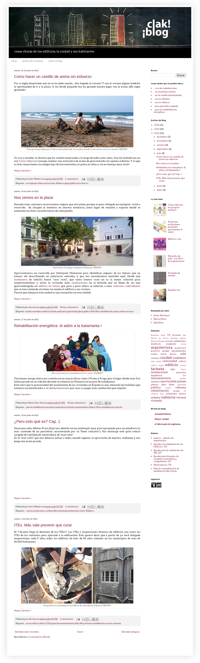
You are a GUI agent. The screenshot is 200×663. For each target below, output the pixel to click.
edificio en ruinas (49, 286)
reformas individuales (126, 286)
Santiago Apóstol (178, 338)
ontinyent (61, 311)
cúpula (161, 365)
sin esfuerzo (82, 183)
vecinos (130, 311)
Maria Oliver (95, 407)
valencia (168, 397)
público (73, 183)
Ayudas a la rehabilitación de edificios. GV (168, 445)
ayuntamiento (179, 350)
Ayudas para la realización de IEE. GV (168, 451)
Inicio (80, 631)
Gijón (163, 335)
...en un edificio (31, 623)
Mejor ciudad (162, 419)
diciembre (162, 136)
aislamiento (61, 407)
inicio (14, 61)
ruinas (116, 311)
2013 (157, 129)
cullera (154, 365)
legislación (55, 623)
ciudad (28, 311)
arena (47, 183)
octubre (161, 145)
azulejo (154, 354)
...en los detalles (162, 98)
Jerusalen (176, 335)
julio (159, 153)
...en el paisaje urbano (34, 183)
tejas (162, 394)
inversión (181, 372)
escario (183, 365)
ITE (47, 623)
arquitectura (161, 347)
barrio (173, 354)
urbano (123, 311)
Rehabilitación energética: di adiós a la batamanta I (58, 326)
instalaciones (80, 282)
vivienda (118, 407)
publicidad (181, 385)
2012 (157, 133)
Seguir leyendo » (22, 170)
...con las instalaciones (35, 511)
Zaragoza (162, 341)
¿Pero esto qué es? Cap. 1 (37, 421)
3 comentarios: (67, 619)
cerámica (155, 358)
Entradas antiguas (130, 631)
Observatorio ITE (162, 464)
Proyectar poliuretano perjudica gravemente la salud (175, 226)
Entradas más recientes (27, 631)
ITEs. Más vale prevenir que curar (43, 525)
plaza (80, 311)
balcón (164, 354)
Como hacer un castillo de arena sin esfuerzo (52, 76)
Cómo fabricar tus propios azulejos (175, 207)
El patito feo (174, 290)
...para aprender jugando (166, 106)
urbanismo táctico (176, 393)
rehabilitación (106, 311)
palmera (154, 384)
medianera (20, 279)
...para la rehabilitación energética (40, 407)
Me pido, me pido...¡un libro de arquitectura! (176, 258)
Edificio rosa (174, 239)
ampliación (171, 344)
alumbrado (156, 344)
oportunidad (72, 311)
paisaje (181, 381)
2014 (157, 125)
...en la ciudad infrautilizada (168, 95)
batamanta (62, 388)
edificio (45, 311)
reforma (88, 623)
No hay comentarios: (69, 307)
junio (160, 185)
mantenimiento (82, 407)
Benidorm (155, 335)
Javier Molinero (57, 183)
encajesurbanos (163, 414)
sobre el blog (55, 61)
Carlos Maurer (27, 161)
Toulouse (154, 341)
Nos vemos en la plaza (33, 197)
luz (184, 375)
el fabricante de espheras (167, 424)
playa (67, 183)
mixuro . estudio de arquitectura (164, 439)
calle (183, 353)
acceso (169, 341)
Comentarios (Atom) (39, 636)
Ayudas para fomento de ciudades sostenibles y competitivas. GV (166, 459)
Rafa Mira (95, 311)
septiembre (163, 149)
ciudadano (37, 311)
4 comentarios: (72, 179)
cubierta (182, 361)
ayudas (165, 350)
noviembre (163, 140)
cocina (158, 361)
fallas (173, 369)
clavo (153, 361)
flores (183, 369)
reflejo (168, 388)
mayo (160, 190)
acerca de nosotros (32, 61)
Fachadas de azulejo (174, 274)
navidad (183, 378)
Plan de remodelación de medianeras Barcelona (166, 469)
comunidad (169, 361)
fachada (53, 311)
